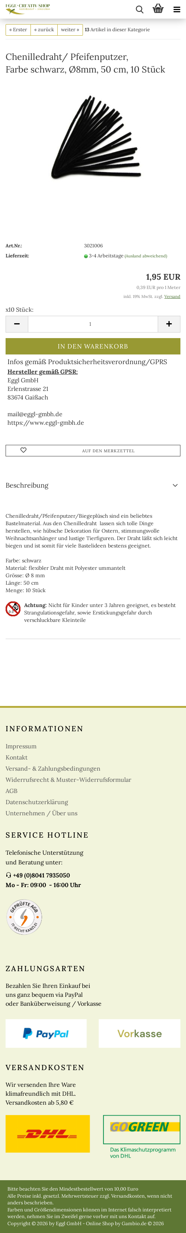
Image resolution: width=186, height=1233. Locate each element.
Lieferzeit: (17, 256)
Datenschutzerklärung (37, 802)
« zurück (44, 29)
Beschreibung (27, 485)
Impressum (21, 746)
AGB (11, 790)
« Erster (18, 29)
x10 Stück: (19, 309)
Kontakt (17, 757)
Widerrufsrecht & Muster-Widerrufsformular (68, 779)
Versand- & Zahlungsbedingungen (53, 768)
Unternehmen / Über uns (41, 813)
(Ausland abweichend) (146, 256)
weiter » (70, 29)
